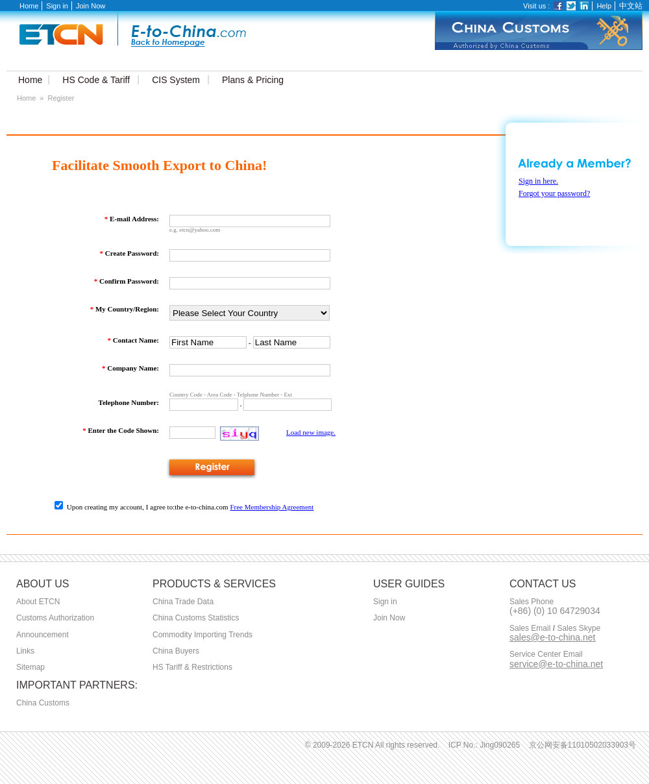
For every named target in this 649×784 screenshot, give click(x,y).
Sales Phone (531, 602)
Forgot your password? (554, 193)
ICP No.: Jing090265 (484, 745)
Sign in (57, 6)
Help (603, 6)
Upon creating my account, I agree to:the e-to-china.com (141, 507)
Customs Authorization (55, 617)
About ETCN (38, 601)
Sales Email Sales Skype (554, 628)
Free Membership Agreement (271, 507)
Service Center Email (546, 654)
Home (28, 6)
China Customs (42, 702)
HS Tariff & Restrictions (192, 667)
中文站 (631, 5)
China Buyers (176, 650)
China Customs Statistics (196, 617)
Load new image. (311, 432)
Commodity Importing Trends (202, 634)
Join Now (90, 6)
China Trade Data (183, 601)
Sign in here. (538, 181)
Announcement (42, 634)
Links (25, 650)
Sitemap (30, 667)
